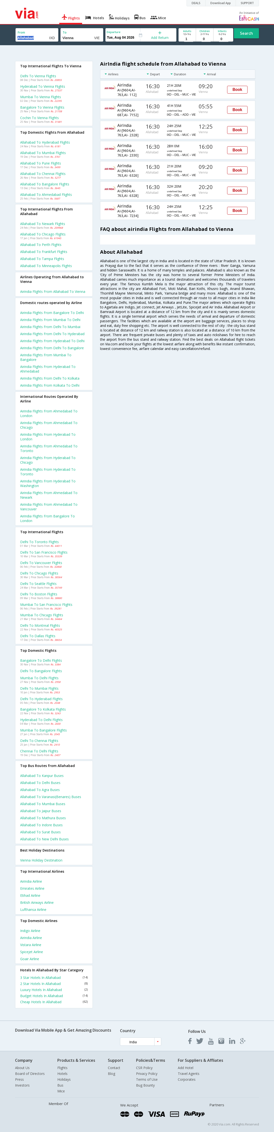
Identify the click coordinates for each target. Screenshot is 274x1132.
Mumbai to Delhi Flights (39, 678)
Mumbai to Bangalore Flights (43, 730)
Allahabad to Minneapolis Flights (46, 265)
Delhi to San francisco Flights (44, 552)
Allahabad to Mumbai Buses (42, 803)
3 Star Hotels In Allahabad (54, 977)
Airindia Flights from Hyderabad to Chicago (48, 460)
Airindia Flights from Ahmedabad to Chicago (48, 425)
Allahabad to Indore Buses (41, 825)
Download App (220, 3)
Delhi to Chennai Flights (39, 740)
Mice (61, 1091)
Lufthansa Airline (33, 909)
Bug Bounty (145, 1085)
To (65, 32)
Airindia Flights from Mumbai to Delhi (50, 319)
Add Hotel (185, 1067)
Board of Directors (30, 1073)
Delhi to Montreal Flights (40, 625)
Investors (22, 1085)
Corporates (187, 1079)
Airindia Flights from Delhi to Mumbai (50, 326)
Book (237, 89)
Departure (113, 32)
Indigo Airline (30, 930)
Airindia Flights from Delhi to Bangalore (52, 348)
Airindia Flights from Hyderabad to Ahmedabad (48, 369)
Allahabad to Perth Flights (40, 244)
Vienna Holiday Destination (41, 860)
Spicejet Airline (31, 951)
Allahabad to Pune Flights (40, 163)
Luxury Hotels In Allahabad (54, 989)
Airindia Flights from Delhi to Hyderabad (52, 333)
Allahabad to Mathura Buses (43, 818)
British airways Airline (37, 902)
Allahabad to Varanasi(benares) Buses (50, 796)
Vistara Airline (30, 944)
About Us (22, 1067)
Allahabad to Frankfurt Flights (43, 251)
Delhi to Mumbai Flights (39, 688)
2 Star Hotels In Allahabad (54, 983)
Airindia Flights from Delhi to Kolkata (49, 378)
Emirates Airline (32, 888)
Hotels (62, 1073)
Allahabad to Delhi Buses (40, 782)
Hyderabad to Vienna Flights (42, 86)
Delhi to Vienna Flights (38, 76)
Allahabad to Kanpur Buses (42, 775)
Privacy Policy (146, 1073)
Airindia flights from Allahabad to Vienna (52, 291)
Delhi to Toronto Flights (39, 542)
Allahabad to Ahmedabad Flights (46, 194)
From (21, 32)
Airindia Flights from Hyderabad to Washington (48, 483)
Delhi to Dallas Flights (37, 636)
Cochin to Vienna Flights (39, 117)
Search (246, 33)
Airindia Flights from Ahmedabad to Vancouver (48, 506)
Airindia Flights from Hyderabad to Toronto (48, 471)
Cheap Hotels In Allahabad (54, 1002)
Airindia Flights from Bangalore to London (47, 518)
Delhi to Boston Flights (38, 594)
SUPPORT (247, 3)
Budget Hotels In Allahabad (54, 995)
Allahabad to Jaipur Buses (40, 811)
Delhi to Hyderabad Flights (41, 699)
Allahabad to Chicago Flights (43, 234)
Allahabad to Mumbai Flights (43, 152)
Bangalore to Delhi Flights (41, 660)
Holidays (64, 1079)
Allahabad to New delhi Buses (44, 839)
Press (19, 1079)
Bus (60, 1085)
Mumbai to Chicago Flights (41, 615)
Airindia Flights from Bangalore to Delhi (52, 312)
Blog (111, 1073)
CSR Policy (144, 1067)
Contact (114, 1067)
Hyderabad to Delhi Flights (41, 719)
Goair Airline (29, 959)
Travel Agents (188, 1073)
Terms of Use (147, 1079)
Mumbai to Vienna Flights (40, 97)
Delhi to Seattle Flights (38, 583)
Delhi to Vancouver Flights (41, 562)
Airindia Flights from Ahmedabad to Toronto (48, 448)
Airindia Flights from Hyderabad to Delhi (52, 341)
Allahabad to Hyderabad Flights (45, 142)
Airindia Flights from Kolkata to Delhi (49, 385)
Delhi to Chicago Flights (39, 573)
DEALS (196, 3)
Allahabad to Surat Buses (40, 832)
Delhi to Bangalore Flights (41, 671)
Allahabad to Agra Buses (40, 789)
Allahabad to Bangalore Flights (44, 184)
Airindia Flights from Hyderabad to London (48, 436)
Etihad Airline (30, 895)
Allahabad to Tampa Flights (42, 258)
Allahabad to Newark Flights (42, 223)
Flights (62, 1067)
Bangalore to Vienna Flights (42, 107)
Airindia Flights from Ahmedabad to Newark (48, 495)
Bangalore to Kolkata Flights (43, 709)
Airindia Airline (31, 881)
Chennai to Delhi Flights (39, 751)
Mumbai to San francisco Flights (46, 604)
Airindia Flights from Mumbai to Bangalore (45, 357)
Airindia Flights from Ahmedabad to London (48, 413)
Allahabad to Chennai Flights (43, 173)
